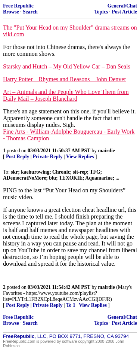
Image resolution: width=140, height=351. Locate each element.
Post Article (124, 12)
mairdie (106, 150)
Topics (101, 12)
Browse (11, 12)
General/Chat (122, 6)
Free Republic (18, 6)
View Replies (80, 156)
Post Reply (17, 156)
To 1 (70, 305)
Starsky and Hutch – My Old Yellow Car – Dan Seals (66, 66)
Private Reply (48, 156)
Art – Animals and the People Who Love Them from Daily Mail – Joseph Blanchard (66, 95)
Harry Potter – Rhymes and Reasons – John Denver (64, 79)
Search (30, 12)
